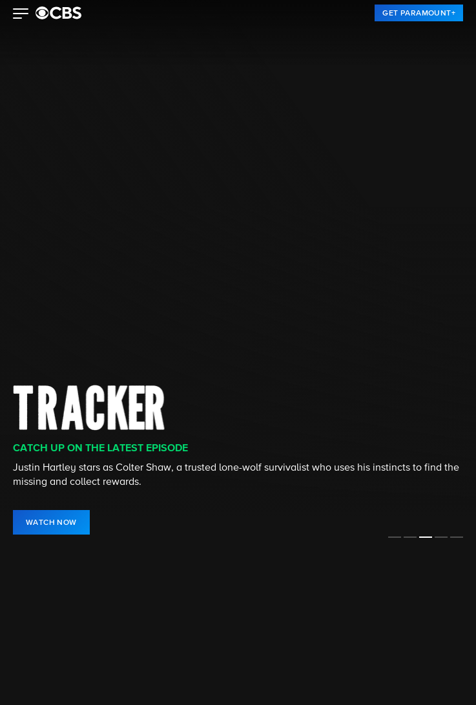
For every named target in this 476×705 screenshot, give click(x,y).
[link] (419, 13)
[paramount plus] (58, 12)
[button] (21, 14)
